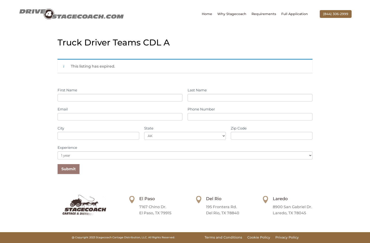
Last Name (197, 90)
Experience (67, 147)
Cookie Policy (258, 237)
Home (207, 14)
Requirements (264, 14)
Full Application (294, 14)
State (148, 128)
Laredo (280, 198)
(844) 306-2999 (335, 14)
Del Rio (213, 198)
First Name (67, 90)
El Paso (147, 198)
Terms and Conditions (223, 237)
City (61, 128)
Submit (68, 169)
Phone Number (201, 109)
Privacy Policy (287, 237)
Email (63, 109)
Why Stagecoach (231, 14)
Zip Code (239, 128)
